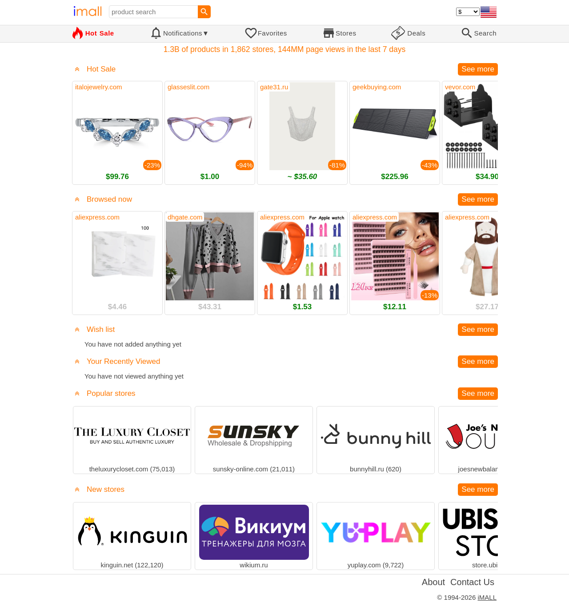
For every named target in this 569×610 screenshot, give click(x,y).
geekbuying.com (377, 87)
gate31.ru (274, 87)
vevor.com (460, 87)
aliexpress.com (97, 217)
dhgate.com (185, 217)
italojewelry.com (98, 87)
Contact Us (472, 582)
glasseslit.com (188, 87)
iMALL (487, 597)
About (433, 582)
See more (477, 69)
